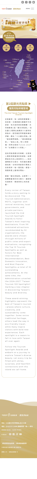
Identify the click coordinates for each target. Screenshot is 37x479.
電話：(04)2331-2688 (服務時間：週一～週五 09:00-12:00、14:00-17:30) (17, 428)
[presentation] (5, 24)
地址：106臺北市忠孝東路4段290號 (13, 423)
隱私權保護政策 (21, 443)
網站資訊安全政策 (8, 443)
